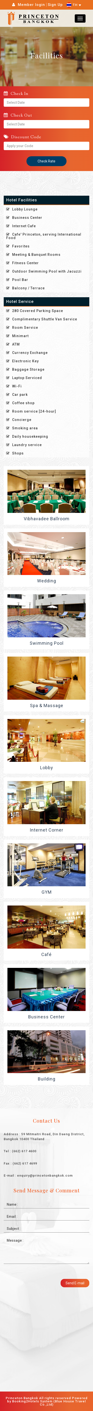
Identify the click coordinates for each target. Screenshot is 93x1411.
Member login (31, 4)
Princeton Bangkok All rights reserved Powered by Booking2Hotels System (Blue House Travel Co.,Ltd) (47, 1401)
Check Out (18, 115)
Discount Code (22, 137)
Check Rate (46, 161)
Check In (16, 93)
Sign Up (55, 4)
